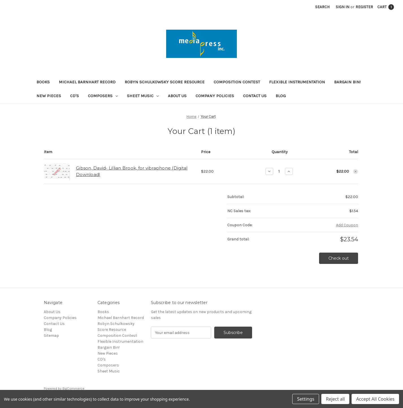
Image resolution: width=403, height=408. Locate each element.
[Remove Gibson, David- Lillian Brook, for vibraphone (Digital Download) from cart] (355, 171)
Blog (281, 95)
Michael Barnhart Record (87, 81)
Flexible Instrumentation (297, 81)
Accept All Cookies (375, 399)
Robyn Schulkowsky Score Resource (165, 81)
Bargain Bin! (347, 81)
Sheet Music (143, 95)
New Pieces (48, 95)
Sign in (342, 7)
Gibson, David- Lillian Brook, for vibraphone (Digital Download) (131, 171)
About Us (177, 95)
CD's (74, 95)
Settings (305, 399)
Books (43, 81)
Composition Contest (237, 81)
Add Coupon (347, 225)
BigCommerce (73, 388)
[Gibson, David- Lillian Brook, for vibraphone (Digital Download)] (279, 171)
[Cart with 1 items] (385, 7)
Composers (103, 95)
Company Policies (215, 95)
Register (364, 7)
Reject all (335, 399)
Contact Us (254, 95)
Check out (338, 258)
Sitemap (51, 335)
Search (322, 7)
